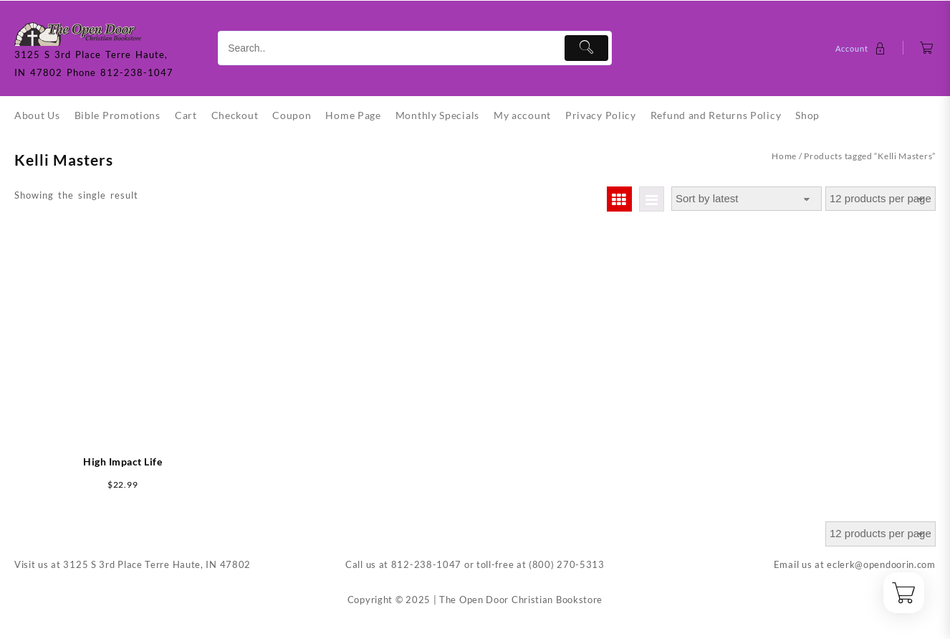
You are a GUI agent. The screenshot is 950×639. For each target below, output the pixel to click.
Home (784, 156)
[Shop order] (746, 199)
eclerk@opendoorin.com (881, 564)
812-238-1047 (426, 564)
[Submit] (586, 48)
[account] (862, 48)
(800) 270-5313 (567, 564)
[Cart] (927, 48)
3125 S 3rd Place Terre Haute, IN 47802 (157, 564)
